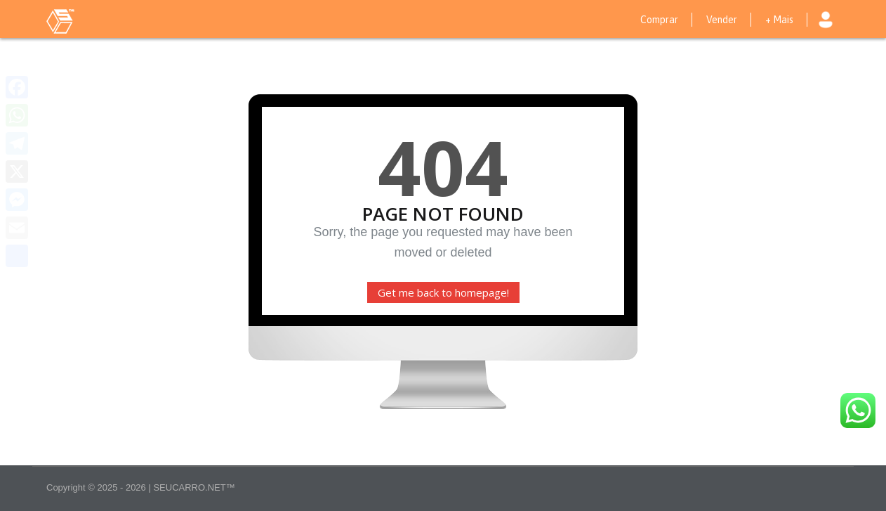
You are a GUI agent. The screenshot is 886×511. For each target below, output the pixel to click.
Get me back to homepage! (443, 292)
